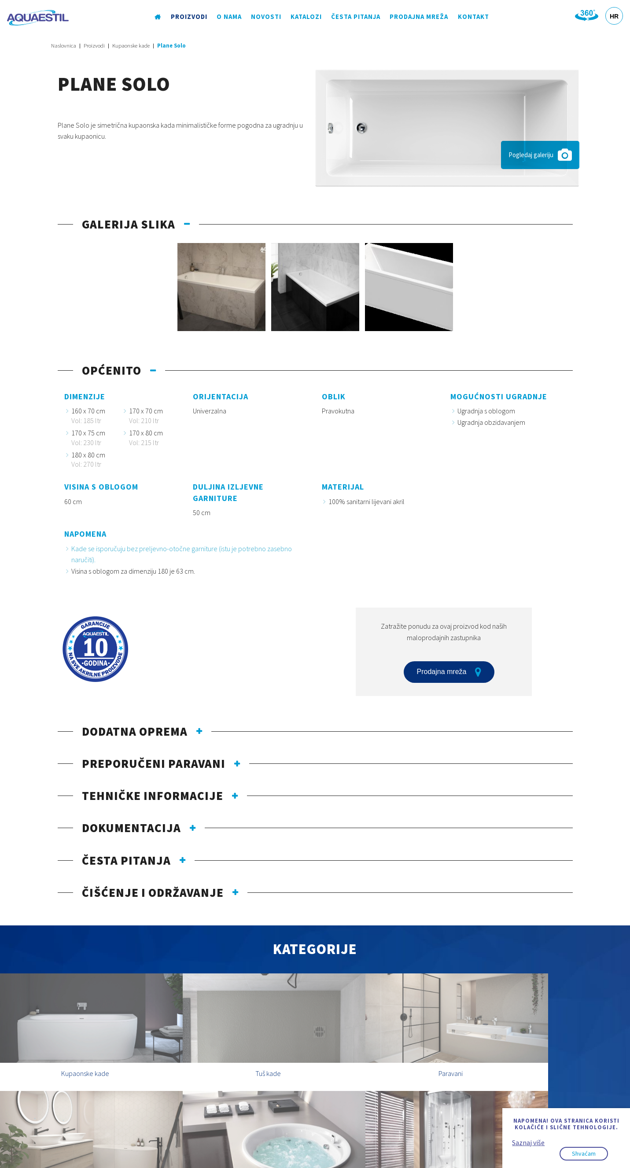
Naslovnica (63, 45)
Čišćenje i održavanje (153, 892)
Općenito (111, 370)
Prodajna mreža (418, 17)
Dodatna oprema (135, 731)
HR (614, 16)
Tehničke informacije (152, 795)
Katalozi (306, 17)
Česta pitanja (355, 17)
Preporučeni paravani (153, 763)
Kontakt (472, 17)
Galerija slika (128, 224)
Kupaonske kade (131, 45)
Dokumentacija (131, 827)
